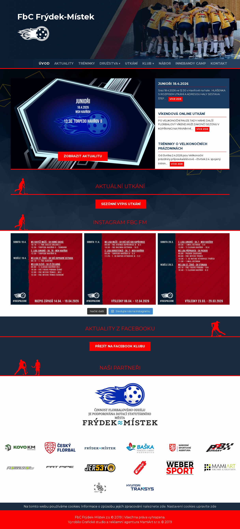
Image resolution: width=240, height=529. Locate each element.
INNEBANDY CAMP (191, 63)
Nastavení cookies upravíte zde (191, 506)
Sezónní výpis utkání (121, 204)
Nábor (165, 63)
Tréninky (86, 63)
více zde (175, 99)
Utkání (131, 63)
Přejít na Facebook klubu (120, 346)
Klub (146, 63)
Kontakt (219, 63)
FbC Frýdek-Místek (55, 16)
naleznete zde (154, 506)
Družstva (109, 63)
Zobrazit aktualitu (83, 156)
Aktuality (64, 63)
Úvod (44, 63)
